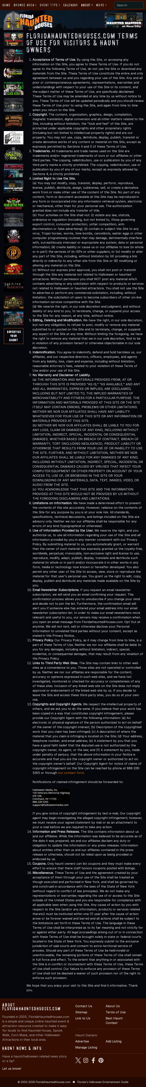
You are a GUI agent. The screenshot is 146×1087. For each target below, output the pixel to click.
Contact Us (83, 1006)
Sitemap (81, 1012)
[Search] (129, 5)
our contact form (71, 773)
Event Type (49, 5)
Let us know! (11, 1068)
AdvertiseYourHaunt (14, 336)
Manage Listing (86, 1047)
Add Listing (113, 1041)
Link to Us (82, 1018)
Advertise (82, 1041)
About (86, 5)
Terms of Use (116, 1012)
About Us (113, 1006)
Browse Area (24, 5)
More (100, 5)
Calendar (70, 5)
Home (6, 5)
